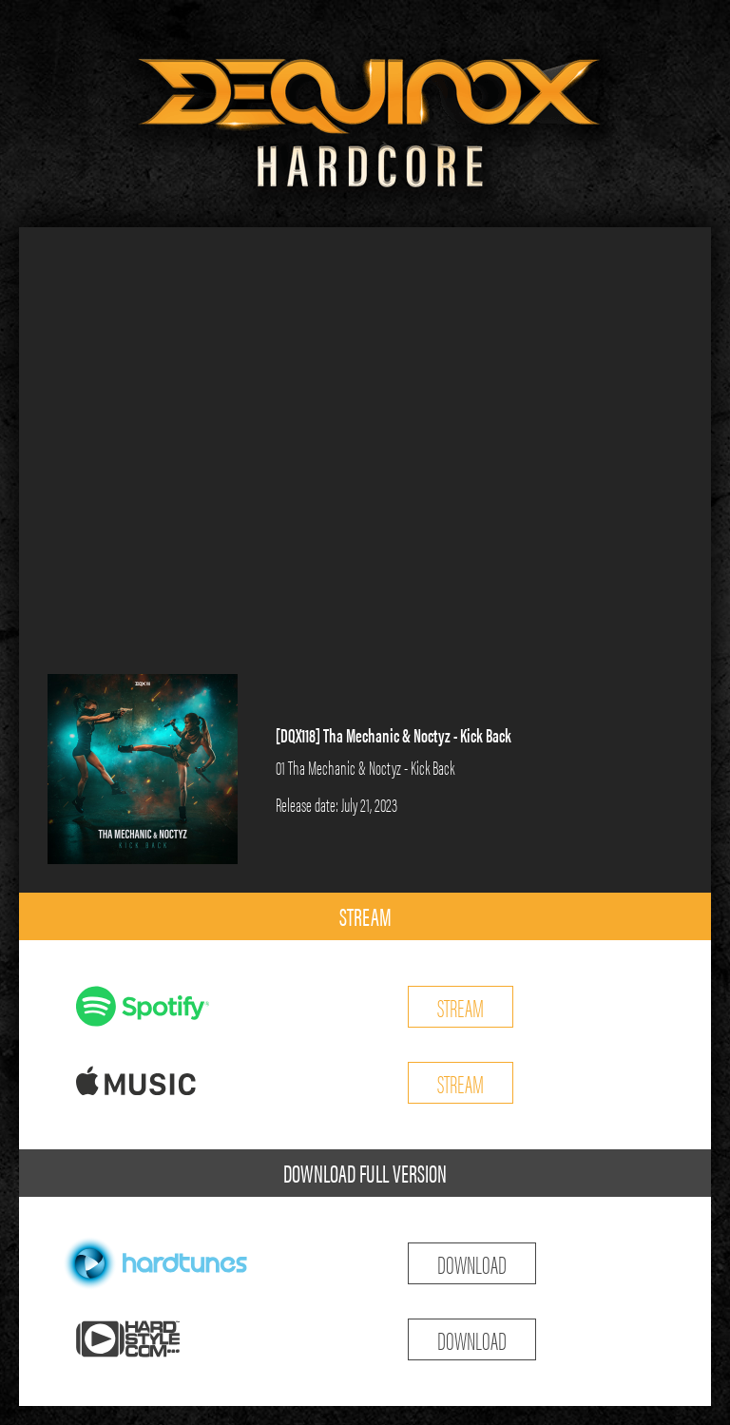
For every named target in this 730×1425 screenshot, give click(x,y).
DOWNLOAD (472, 1263)
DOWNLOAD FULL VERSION (365, 1172)
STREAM (365, 916)
